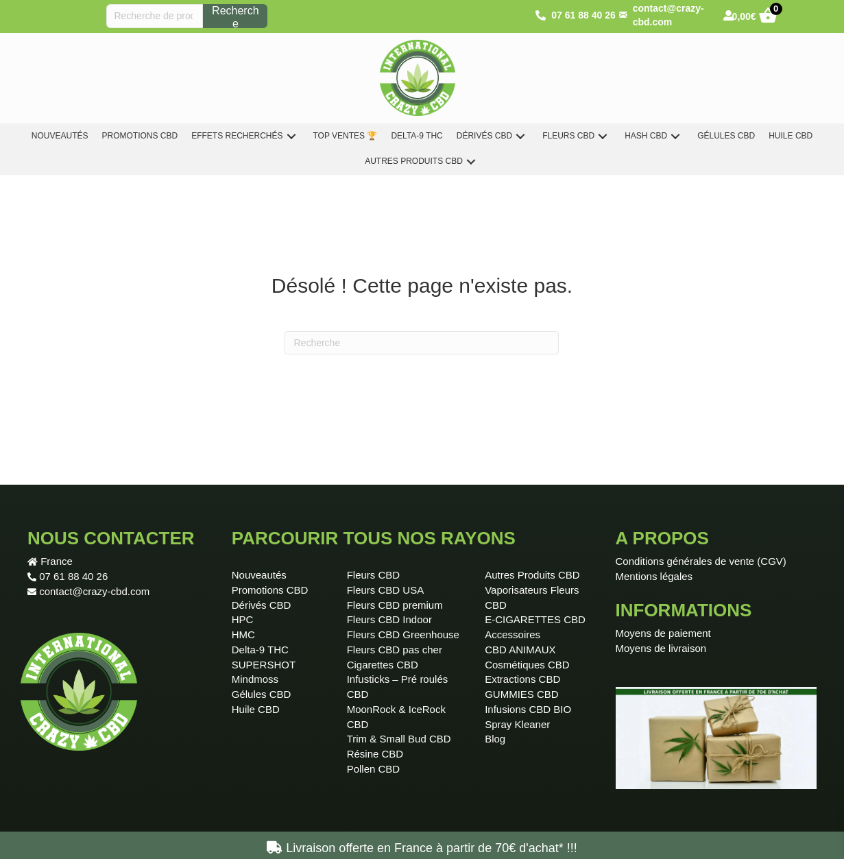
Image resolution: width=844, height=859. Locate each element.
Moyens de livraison (661, 648)
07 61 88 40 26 (73, 576)
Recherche (235, 16)
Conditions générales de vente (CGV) (701, 561)
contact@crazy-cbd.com (94, 591)
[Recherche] (422, 342)
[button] (291, 136)
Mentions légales (654, 576)
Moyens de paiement (663, 633)
